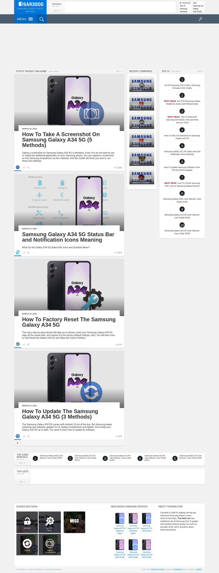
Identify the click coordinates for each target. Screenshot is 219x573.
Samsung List (198, 6)
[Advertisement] (109, 46)
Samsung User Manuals (185, 12)
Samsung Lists (183, 9)
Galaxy (195, 9)
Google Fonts (157, 570)
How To (183, 6)
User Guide (197, 12)
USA (195, 3)
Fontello (178, 570)
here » (199, 570)
